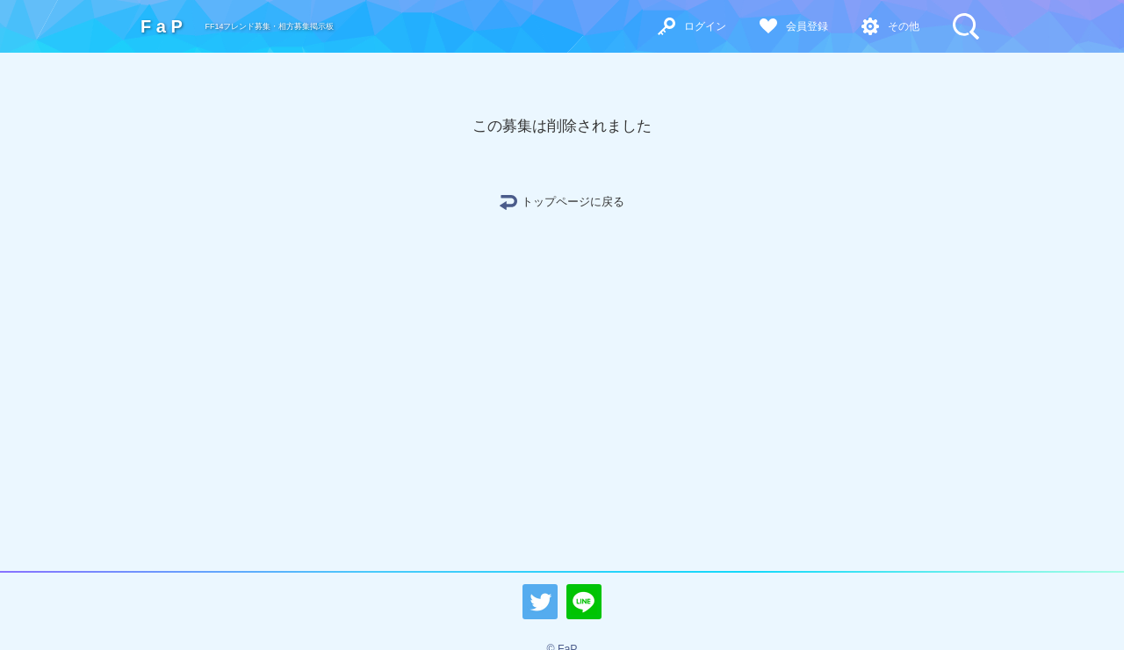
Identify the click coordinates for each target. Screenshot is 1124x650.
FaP (163, 26)
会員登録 (807, 26)
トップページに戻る (573, 201)
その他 (903, 26)
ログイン (705, 26)
